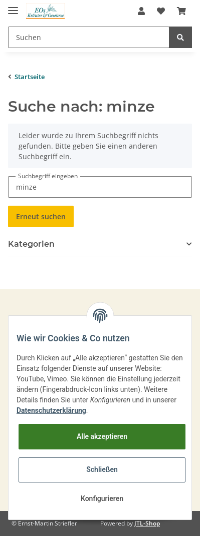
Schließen (102, 469)
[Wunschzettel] (161, 11)
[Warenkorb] (181, 11)
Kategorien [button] (31, 244)
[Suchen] (88, 37)
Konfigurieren (102, 498)
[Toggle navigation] (13, 6)
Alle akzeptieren (102, 436)
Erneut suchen (41, 216)
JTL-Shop (147, 523)
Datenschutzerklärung (51, 410)
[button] (141, 11)
